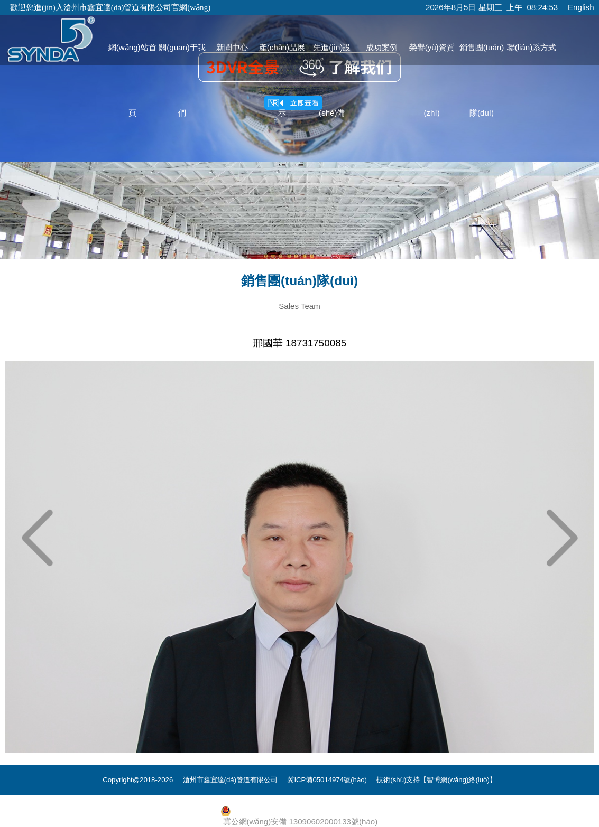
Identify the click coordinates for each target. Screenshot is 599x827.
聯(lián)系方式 (532, 47)
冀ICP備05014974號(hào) (327, 780)
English (581, 7)
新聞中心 (232, 47)
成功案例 (382, 47)
